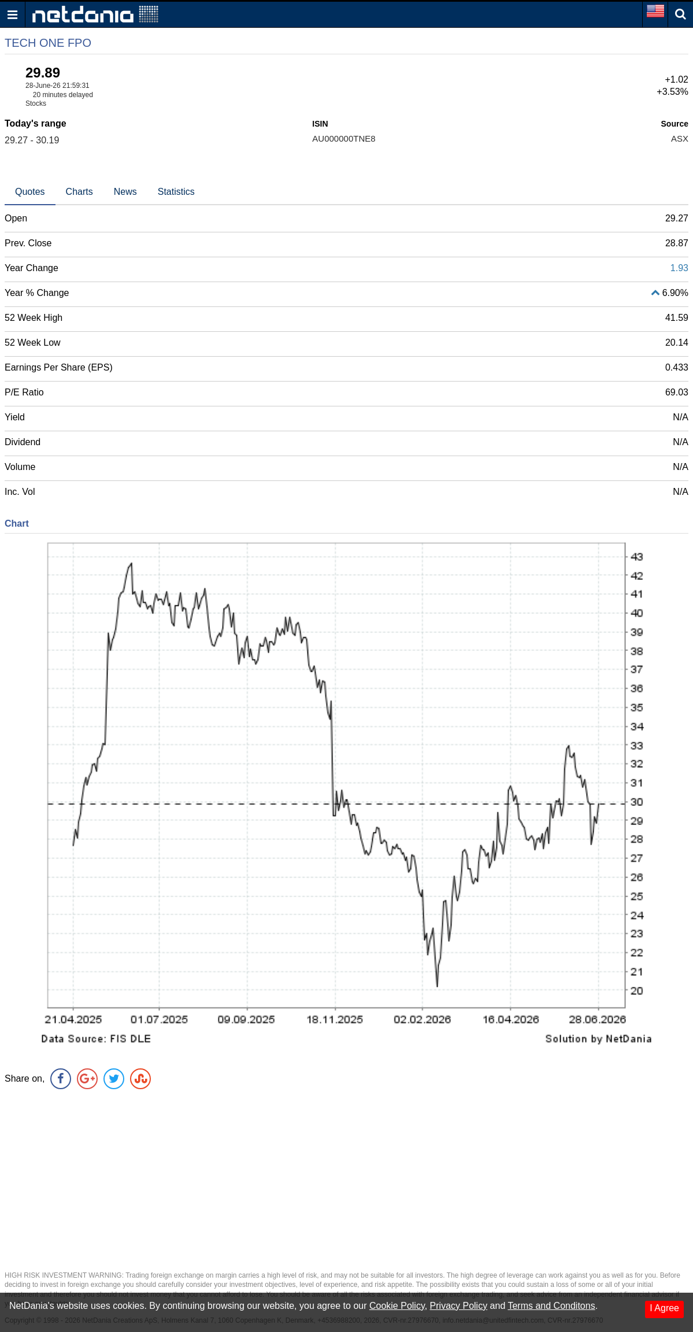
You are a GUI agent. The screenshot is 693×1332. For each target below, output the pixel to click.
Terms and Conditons (551, 1306)
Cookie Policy (397, 1306)
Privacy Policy (459, 1306)
